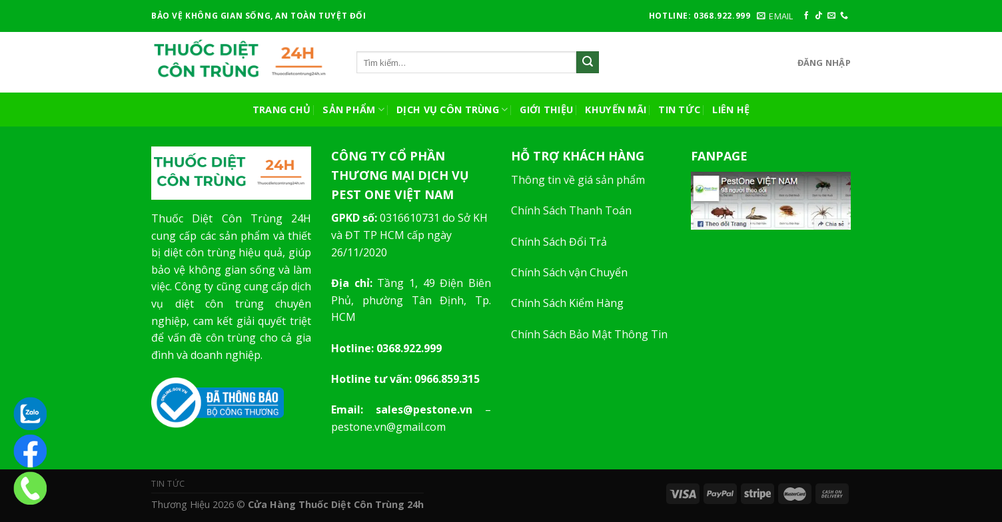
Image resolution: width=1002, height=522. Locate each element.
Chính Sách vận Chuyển (569, 272)
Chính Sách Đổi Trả (559, 241)
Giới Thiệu (546, 109)
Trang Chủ (281, 109)
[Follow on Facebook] (806, 16)
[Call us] (844, 16)
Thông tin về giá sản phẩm (578, 179)
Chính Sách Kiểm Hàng (567, 303)
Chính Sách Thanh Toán (571, 210)
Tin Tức (679, 109)
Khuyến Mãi (615, 109)
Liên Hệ (731, 109)
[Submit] (587, 62)
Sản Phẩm (353, 110)
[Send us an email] (831, 16)
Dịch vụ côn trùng (452, 110)
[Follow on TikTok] (819, 16)
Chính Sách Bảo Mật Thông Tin (589, 334)
